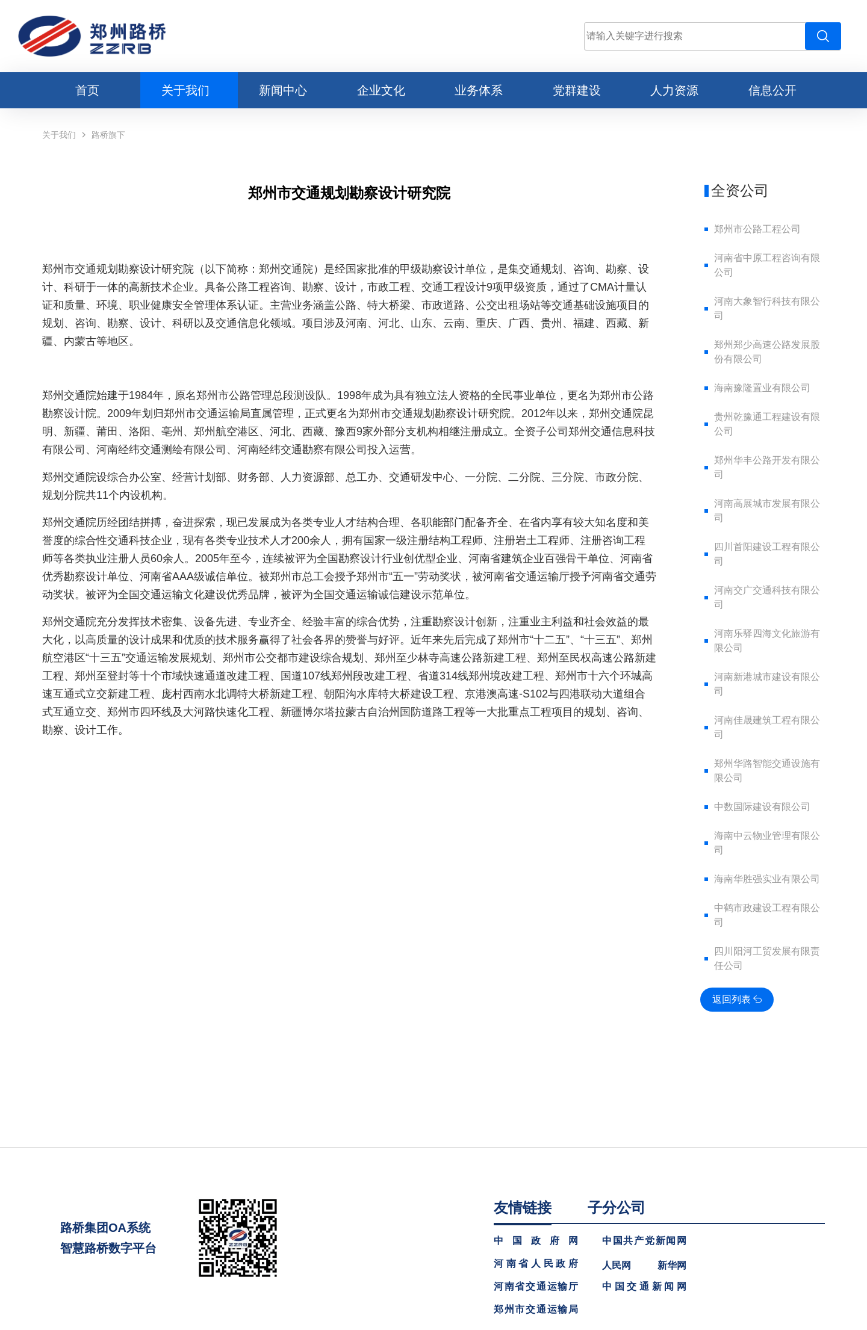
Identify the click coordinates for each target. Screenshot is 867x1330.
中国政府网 (536, 1241)
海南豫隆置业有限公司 (762, 388)
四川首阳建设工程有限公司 (767, 554)
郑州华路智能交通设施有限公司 (767, 770)
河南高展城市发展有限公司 (767, 510)
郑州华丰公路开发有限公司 (767, 467)
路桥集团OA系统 (105, 1227)
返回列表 (737, 999)
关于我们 (59, 135)
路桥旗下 (108, 135)
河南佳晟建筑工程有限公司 (767, 727)
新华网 (671, 1265)
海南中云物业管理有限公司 (767, 842)
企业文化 (381, 90)
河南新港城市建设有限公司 (767, 684)
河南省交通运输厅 (536, 1286)
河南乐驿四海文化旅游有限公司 (767, 640)
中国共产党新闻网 (644, 1241)
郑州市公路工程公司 (757, 229)
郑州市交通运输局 (536, 1309)
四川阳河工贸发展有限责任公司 (767, 958)
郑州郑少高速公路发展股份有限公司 (767, 351)
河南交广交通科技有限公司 (767, 597)
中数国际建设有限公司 (762, 807)
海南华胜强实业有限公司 (767, 879)
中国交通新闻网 (644, 1286)
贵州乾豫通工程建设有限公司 (767, 424)
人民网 (616, 1265)
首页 (87, 90)
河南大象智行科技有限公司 (767, 308)
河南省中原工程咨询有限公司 (767, 265)
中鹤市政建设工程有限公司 (767, 915)
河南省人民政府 (536, 1264)
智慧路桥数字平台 (108, 1248)
